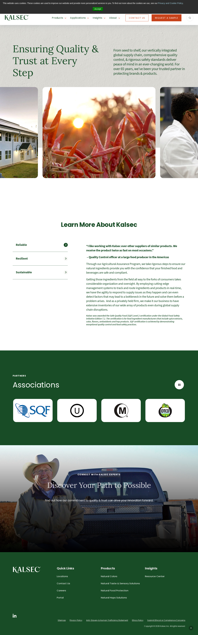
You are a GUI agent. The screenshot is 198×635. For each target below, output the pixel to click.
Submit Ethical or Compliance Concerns (166, 620)
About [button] (113, 18)
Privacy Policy (76, 620)
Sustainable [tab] (24, 272)
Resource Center (155, 576)
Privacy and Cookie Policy (170, 3)
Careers (61, 590)
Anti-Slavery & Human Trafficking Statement (107, 620)
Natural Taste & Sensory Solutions (120, 583)
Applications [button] (78, 18)
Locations (62, 576)
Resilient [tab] (22, 258)
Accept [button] (98, 9)
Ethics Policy (137, 620)
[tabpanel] (135, 285)
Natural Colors (109, 576)
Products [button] (57, 18)
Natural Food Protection (114, 590)
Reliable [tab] (21, 245)
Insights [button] (97, 18)
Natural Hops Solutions (114, 597)
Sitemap (62, 620)
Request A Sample (166, 17)
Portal (60, 597)
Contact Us (137, 17)
